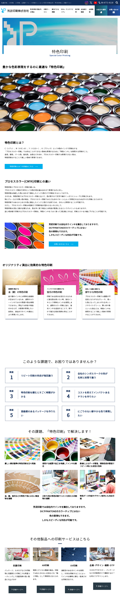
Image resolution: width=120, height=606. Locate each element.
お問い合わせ (113, 9)
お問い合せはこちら (61, 244)
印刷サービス (47, 10)
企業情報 (91, 10)
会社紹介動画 (84, 10)
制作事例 (77, 10)
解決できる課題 (55, 10)
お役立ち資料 (101, 9)
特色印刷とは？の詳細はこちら (21, 166)
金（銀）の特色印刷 (18, 292)
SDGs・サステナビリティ (67, 10)
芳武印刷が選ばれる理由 (36, 10)
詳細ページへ (18, 589)
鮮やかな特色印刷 (94, 292)
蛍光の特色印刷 (54, 292)
